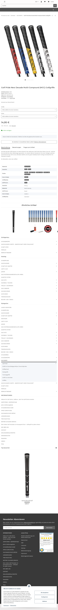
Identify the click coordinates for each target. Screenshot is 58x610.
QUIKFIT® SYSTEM (5, 277)
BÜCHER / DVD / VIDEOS (7, 299)
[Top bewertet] (56, 448)
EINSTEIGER (4, 318)
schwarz (26, 172)
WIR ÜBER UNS (5, 427)
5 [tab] (31, 79)
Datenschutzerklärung (29, 522)
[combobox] (29, 109)
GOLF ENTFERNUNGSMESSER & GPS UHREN (12, 274)
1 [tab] (25, 79)
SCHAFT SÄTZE (4, 247)
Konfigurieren (44, 597)
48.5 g (29, 169)
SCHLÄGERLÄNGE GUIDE (7, 407)
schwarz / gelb (46, 172)
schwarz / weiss (39, 172)
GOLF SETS (4, 280)
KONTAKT (3, 430)
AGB (22, 542)
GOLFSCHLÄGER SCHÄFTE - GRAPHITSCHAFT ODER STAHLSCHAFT (17, 244)
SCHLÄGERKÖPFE (5, 241)
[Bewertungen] (27, 502)
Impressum (6, 605)
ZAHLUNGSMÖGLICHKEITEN (8, 433)
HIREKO (3, 441)
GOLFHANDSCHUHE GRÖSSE (8, 413)
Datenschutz (13, 605)
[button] (41, 1)
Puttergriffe (5, 372)
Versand (14, 125)
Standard (26, 179)
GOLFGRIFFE (10, 96)
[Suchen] (55, 5)
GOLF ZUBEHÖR (5, 288)
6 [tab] (32, 79)
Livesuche (23, 545)
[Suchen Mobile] (27, 5)
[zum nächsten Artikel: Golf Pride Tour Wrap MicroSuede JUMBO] (55, 15)
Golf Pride (4, 363)
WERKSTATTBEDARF (6, 252)
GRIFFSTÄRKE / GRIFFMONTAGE (9, 402)
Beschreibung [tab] (5, 147)
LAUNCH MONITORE (6, 307)
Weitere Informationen (40, 142)
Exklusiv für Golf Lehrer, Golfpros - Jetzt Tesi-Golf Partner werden (17, 399)
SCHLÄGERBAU (5, 355)
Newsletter (4, 438)
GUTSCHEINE (4, 294)
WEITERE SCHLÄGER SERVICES (8, 421)
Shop (2, 444)
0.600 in (26, 177)
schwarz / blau (32, 172)
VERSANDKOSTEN (5, 435)
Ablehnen (44, 601)
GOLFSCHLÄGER (5, 263)
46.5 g (26, 169)
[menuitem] (53, 10)
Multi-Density (27, 166)
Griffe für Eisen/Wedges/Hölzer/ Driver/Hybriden (14, 366)
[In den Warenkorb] (2, 20)
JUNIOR (3, 271)
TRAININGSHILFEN (5, 296)
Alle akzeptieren (44, 592)
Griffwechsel (5, 369)
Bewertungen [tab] (16, 147)
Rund (26, 182)
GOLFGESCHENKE (5, 291)
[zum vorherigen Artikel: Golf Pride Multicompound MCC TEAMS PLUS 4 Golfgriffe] (52, 15)
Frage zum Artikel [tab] (29, 147)
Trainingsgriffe (6, 374)
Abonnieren (49, 527)
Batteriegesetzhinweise (27, 556)
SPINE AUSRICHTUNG (6, 410)
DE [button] (36, 1)
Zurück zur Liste (5, 15)
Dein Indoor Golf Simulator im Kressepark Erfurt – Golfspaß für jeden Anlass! (20, 424)
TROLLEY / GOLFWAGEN (7, 285)
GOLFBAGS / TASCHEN (6, 283)
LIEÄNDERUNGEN (5, 416)
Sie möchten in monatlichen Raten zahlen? (29, 142)
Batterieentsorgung (26, 550)
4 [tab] (29, 79)
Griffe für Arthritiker (7, 377)
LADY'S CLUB (4, 269)
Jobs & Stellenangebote (7, 405)
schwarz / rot (27, 174)
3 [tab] (28, 79)
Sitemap (23, 548)
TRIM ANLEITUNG (5, 419)
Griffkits (4, 380)
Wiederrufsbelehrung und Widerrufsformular (27, 536)
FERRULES (3, 250)
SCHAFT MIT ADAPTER (6, 266)
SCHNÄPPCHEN (5, 260)
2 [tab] (26, 79)
